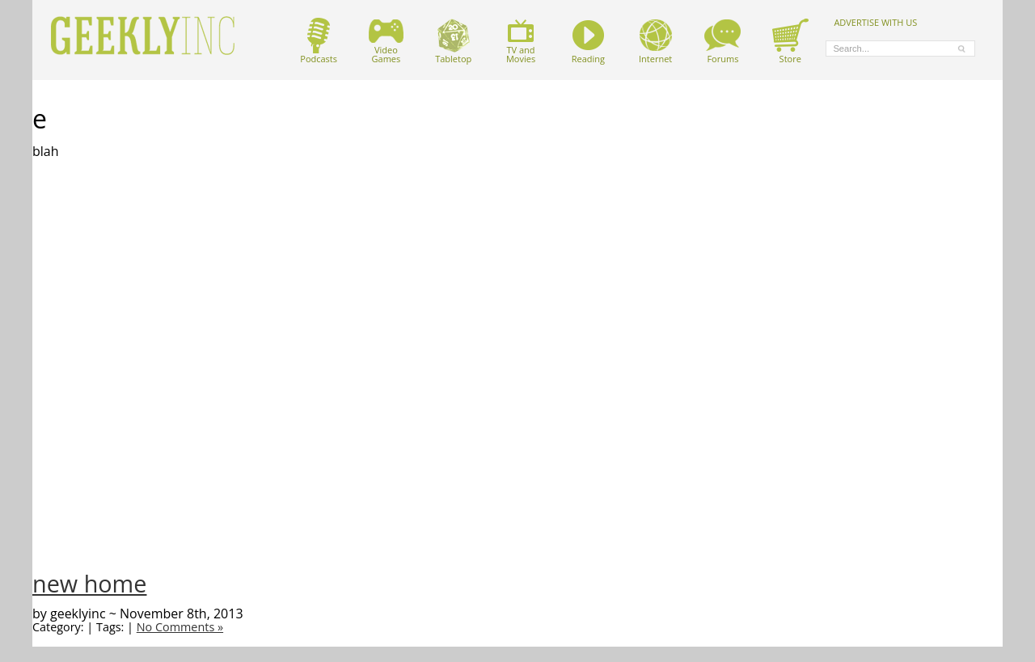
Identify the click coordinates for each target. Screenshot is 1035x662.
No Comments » (180, 627)
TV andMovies (520, 41)
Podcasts (318, 41)
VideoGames (386, 41)
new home (89, 583)
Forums (722, 41)
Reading (588, 41)
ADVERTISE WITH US (875, 21)
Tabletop (453, 41)
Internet (655, 41)
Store (790, 41)
